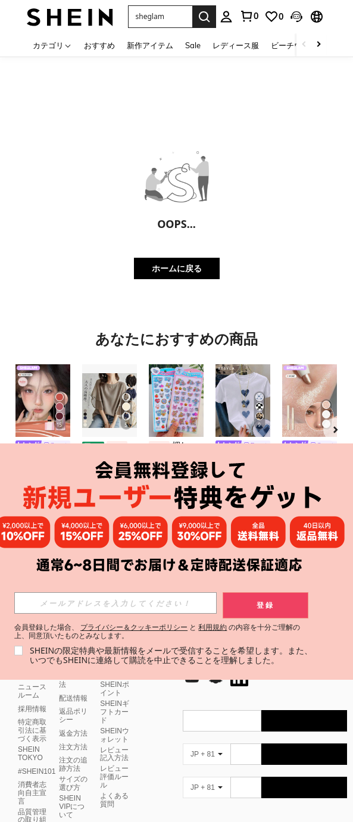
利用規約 (212, 627)
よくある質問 (114, 800)
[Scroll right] (318, 45)
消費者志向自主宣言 (32, 792)
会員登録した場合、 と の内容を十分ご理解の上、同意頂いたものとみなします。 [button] (157, 631)
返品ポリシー (73, 715)
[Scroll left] (304, 45)
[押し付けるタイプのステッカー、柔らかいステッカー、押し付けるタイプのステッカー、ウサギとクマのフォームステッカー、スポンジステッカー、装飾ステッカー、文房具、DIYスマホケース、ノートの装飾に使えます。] (176, 400)
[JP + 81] (206, 754)
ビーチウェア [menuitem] (294, 45)
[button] (160, 16)
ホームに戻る (177, 268)
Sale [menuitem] (193, 45)
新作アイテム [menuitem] (150, 45)
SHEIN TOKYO (30, 753)
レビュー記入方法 (114, 754)
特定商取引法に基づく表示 (32, 730)
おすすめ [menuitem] (99, 45)
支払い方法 (73, 680)
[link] (248, 16)
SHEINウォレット (114, 735)
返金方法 (73, 733)
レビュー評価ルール (114, 776)
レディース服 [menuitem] (236, 45)
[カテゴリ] (52, 45)
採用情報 (32, 709)
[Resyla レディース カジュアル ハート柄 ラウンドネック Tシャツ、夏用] (242, 400)
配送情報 (73, 698)
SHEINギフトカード (114, 711)
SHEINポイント (114, 688)
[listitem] (42, 441)
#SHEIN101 (36, 771)
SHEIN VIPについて (72, 806)
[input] (115, 603)
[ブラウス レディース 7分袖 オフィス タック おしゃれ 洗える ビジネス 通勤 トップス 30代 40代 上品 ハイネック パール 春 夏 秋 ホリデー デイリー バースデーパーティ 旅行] (109, 400)
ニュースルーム (32, 691)
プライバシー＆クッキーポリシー (134, 627)
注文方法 (73, 747)
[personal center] (226, 17)
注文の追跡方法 (73, 764)
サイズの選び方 (73, 783)
